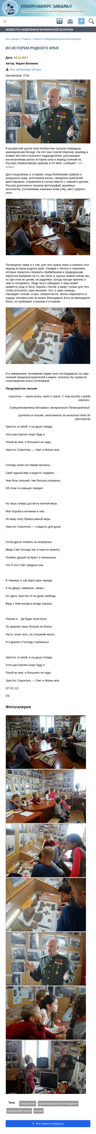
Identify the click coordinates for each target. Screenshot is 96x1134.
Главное (26, 39)
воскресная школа (19, 1110)
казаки (38, 1110)
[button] (91, 21)
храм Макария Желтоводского (58, 1103)
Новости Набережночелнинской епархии (57, 39)
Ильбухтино (27, 1103)
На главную (12, 39)
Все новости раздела (48, 1123)
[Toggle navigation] (5, 21)
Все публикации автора (25, 69)
